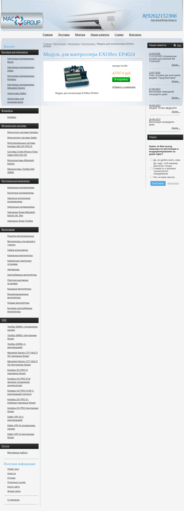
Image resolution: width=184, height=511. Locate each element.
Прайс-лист (13, 469)
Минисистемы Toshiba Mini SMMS (21, 171)
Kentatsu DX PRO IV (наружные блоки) (17, 372)
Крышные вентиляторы (19, 289)
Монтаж (80, 34)
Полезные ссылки (16, 482)
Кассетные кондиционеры (20, 193)
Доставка (64, 34)
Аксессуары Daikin (16, 93)
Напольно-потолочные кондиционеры (18, 200)
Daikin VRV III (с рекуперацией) (15, 418)
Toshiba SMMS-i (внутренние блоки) (22, 337)
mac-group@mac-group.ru (164, 20)
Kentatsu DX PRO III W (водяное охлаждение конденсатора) (18, 382)
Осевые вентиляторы (18, 303)
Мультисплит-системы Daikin (22, 137)
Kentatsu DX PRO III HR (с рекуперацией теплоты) (20, 392)
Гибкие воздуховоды (17, 250)
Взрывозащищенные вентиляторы (18, 296)
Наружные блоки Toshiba (20, 221)
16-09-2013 (154, 105)
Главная (48, 34)
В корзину (121, 79)
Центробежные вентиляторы (22, 275)
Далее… (176, 65)
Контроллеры (88, 44)
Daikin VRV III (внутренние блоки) (20, 436)
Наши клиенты (100, 34)
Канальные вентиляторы (20, 255)
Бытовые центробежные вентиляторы (19, 310)
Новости (11, 473)
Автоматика (13, 269)
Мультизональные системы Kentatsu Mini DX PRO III (21, 145)
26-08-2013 (154, 119)
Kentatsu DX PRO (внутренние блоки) (22, 410)
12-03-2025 (154, 53)
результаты (173, 183)
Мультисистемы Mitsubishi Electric (20, 162)
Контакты (135, 34)
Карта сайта (13, 487)
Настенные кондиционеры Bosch (20, 60)
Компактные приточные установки (19, 262)
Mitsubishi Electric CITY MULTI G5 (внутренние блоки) (22, 363)
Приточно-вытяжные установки (17, 282)
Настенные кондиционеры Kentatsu (20, 78)
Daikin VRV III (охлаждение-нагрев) (21, 427)
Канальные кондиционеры (20, 187)
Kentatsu (11, 117)
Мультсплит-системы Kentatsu (22, 132)
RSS (179, 45)
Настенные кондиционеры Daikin (20, 69)
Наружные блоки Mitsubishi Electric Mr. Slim (21, 214)
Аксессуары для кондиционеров (15, 100)
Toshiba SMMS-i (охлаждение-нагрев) (22, 328)
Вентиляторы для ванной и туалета (21, 243)
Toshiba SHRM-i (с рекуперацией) (16, 346)
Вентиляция (60, 44)
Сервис (119, 34)
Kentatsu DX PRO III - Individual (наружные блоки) (21, 401)
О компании (13, 500)
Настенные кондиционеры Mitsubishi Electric (20, 86)
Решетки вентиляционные (20, 236)
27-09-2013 (154, 89)
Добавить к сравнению (123, 87)
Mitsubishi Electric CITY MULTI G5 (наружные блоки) (22, 354)
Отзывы (11, 478)
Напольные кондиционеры (21, 207)
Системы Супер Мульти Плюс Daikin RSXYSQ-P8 (22, 153)
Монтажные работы (17, 452)
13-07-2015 (154, 72)
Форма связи (14, 491)
